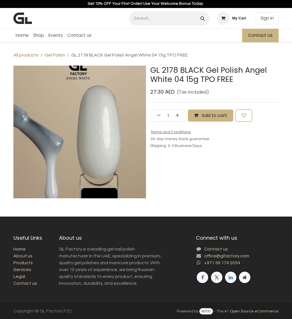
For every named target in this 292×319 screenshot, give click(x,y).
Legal (19, 276)
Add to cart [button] (210, 115)
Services (22, 269)
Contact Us (260, 35)
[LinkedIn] (230, 277)
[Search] (203, 18)
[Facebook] (202, 277)
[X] (216, 277)
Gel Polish (55, 55)
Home (19, 249)
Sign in (267, 18)
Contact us (25, 283)
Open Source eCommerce (254, 311)
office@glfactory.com (226, 256)
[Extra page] (244, 277)
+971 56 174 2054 (222, 263)
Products (23, 263)
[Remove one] (157, 115)
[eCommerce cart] (231, 18)
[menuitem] (22, 35)
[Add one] (179, 115)
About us (23, 256)
